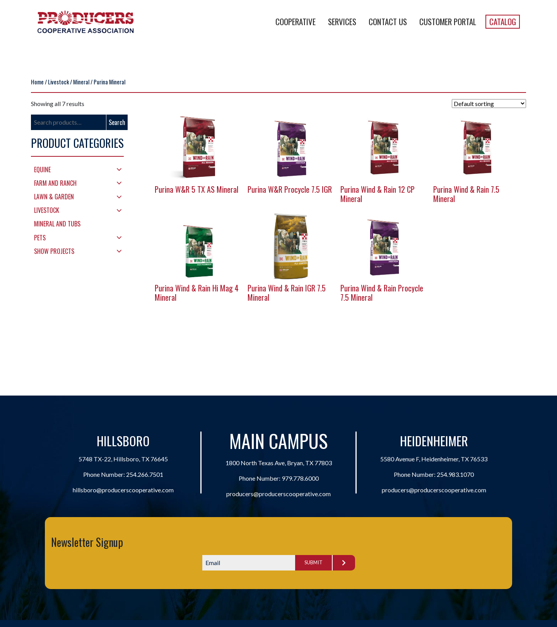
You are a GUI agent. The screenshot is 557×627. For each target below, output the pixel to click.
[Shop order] (489, 103)
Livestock (58, 81)
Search (117, 122)
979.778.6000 (300, 478)
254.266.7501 (144, 474)
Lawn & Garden (54, 196)
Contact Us (388, 21)
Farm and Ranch (55, 183)
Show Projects (54, 251)
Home (37, 81)
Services (342, 21)
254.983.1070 (455, 474)
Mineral (81, 81)
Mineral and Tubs (57, 223)
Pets (40, 237)
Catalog (502, 21)
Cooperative (295, 21)
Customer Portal (447, 21)
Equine (42, 169)
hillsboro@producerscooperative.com (123, 489)
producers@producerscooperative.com (278, 493)
